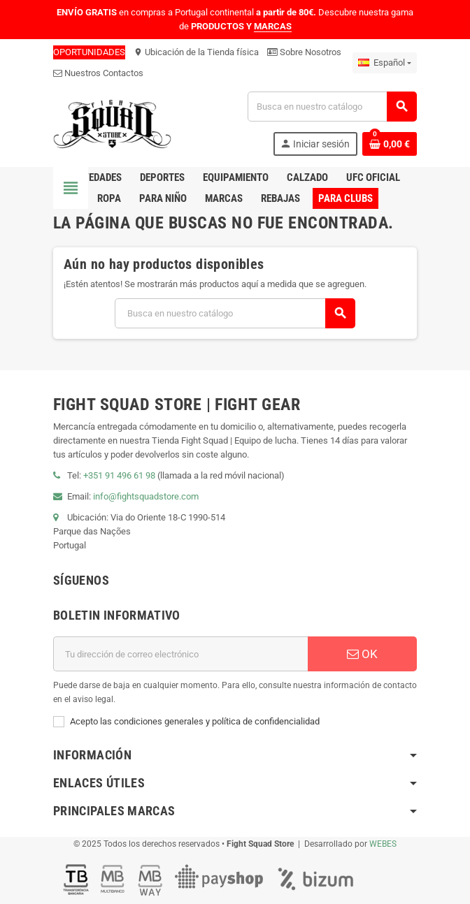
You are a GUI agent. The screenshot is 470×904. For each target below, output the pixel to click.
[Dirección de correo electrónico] (180, 653)
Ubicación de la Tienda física (196, 52)
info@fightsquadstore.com (146, 496)
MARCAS (273, 26)
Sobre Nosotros (304, 52)
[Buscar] (332, 107)
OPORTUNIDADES (89, 52)
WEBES (383, 844)
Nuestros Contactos (98, 73)
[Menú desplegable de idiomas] (384, 62)
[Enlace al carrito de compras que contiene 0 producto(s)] (389, 144)
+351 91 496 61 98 (119, 475)
